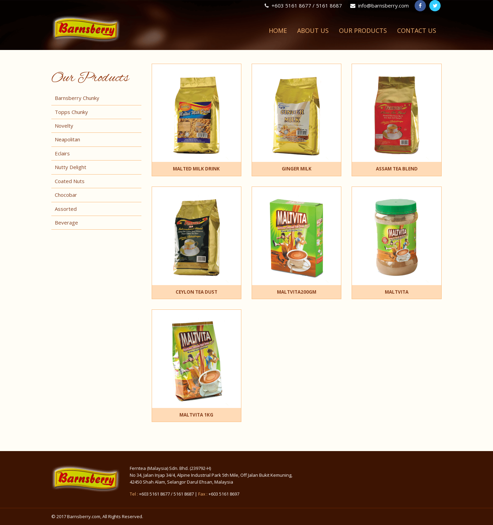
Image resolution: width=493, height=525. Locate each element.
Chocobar (66, 194)
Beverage (66, 222)
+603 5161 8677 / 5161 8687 (303, 5)
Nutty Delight (70, 167)
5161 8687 (184, 494)
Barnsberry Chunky (77, 97)
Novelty (64, 125)
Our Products (363, 30)
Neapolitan (67, 139)
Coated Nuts (70, 181)
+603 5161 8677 (154, 494)
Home (278, 30)
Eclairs (62, 153)
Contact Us (416, 30)
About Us (313, 30)
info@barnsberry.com (379, 5)
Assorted (66, 208)
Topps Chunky (71, 111)
